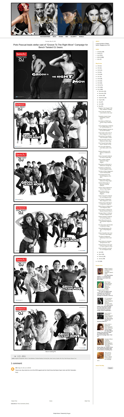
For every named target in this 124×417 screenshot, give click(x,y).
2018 (98, 74)
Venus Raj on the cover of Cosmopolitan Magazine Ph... (105, 221)
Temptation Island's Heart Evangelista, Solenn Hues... (104, 118)
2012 (98, 87)
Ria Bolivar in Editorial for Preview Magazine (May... (105, 168)
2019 (98, 72)
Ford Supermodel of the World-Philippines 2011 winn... (104, 176)
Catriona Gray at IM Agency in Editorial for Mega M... (105, 203)
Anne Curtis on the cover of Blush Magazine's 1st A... (105, 133)
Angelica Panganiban (19, 358)
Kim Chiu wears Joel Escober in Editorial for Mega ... (105, 225)
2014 (98, 83)
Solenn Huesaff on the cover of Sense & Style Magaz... (105, 233)
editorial (99, 57)
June (100, 104)
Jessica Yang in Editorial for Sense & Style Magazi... (105, 188)
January (101, 258)
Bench (26, 358)
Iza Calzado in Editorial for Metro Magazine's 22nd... (105, 200)
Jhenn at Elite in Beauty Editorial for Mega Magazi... (104, 161)
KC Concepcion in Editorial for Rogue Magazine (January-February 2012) (109, 301)
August (100, 99)
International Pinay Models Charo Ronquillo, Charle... (105, 137)
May (100, 106)
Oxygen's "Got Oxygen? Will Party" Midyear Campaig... (105, 108)
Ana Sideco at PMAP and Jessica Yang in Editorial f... (105, 122)
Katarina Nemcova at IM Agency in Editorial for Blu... (104, 153)
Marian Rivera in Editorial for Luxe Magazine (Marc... (105, 207)
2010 (98, 261)
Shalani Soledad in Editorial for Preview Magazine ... (105, 217)
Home (50, 401)
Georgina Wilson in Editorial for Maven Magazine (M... (105, 214)
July (100, 102)
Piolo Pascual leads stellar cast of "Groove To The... (105, 144)
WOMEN (61, 36)
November (101, 93)
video (98, 59)
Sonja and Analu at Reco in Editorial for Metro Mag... (105, 140)
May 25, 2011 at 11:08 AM (24, 368)
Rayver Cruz (73, 358)
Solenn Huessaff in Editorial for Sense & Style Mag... (105, 156)
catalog (99, 53)
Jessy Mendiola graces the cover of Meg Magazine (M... (104, 230)
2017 (98, 76)
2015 (98, 81)
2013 (98, 85)
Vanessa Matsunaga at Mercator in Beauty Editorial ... (104, 184)
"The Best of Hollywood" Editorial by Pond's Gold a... (105, 238)
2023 (98, 66)
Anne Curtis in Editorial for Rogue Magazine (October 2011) (109, 315)
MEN (67, 36)
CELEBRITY (73, 36)
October (101, 95)
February (101, 256)
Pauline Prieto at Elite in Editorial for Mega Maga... (105, 180)
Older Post (87, 401)
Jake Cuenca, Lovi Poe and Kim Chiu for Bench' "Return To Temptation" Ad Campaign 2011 (104, 356)
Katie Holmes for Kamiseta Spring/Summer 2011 (104, 242)
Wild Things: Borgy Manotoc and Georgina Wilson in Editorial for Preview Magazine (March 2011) (104, 286)
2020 (98, 70)
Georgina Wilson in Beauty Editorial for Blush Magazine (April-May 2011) (109, 341)
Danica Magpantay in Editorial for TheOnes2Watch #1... (105, 126)
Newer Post (14, 401)
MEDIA (54, 36)
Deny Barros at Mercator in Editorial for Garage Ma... (105, 165)
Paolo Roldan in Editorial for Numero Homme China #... (105, 210)
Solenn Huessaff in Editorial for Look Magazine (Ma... (105, 196)
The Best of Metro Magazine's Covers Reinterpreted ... (105, 172)
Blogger (68, 413)
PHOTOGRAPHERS (45, 36)
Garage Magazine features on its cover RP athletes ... (105, 130)
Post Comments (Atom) (23, 403)
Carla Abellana (31, 358)
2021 (98, 68)
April (100, 252)
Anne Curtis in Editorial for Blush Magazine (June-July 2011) (109, 326)
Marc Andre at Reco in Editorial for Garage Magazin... (103, 192)
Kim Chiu (62, 358)
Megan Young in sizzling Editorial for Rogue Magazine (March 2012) (109, 271)
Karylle (57, 358)
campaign (99, 51)
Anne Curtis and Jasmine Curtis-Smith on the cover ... (105, 113)
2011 (98, 89)
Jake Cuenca (53, 358)
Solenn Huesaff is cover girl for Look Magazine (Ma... (105, 249)
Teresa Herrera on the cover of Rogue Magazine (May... (105, 245)
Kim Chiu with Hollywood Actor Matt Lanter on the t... (105, 148)
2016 (98, 78)
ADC (16, 368)
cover (98, 55)
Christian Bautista (39, 358)
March (100, 254)
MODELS (81, 36)
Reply (16, 372)
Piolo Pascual (67, 358)
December (101, 91)
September (101, 97)
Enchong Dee (46, 358)
